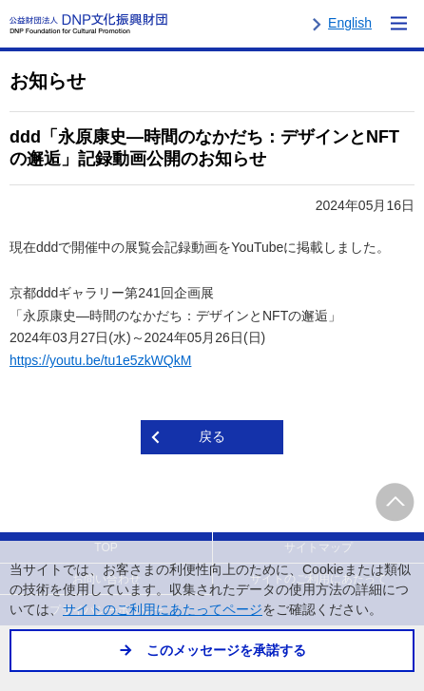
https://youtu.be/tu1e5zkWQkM (100, 360)
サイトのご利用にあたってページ (162, 610)
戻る (212, 436)
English (350, 22)
